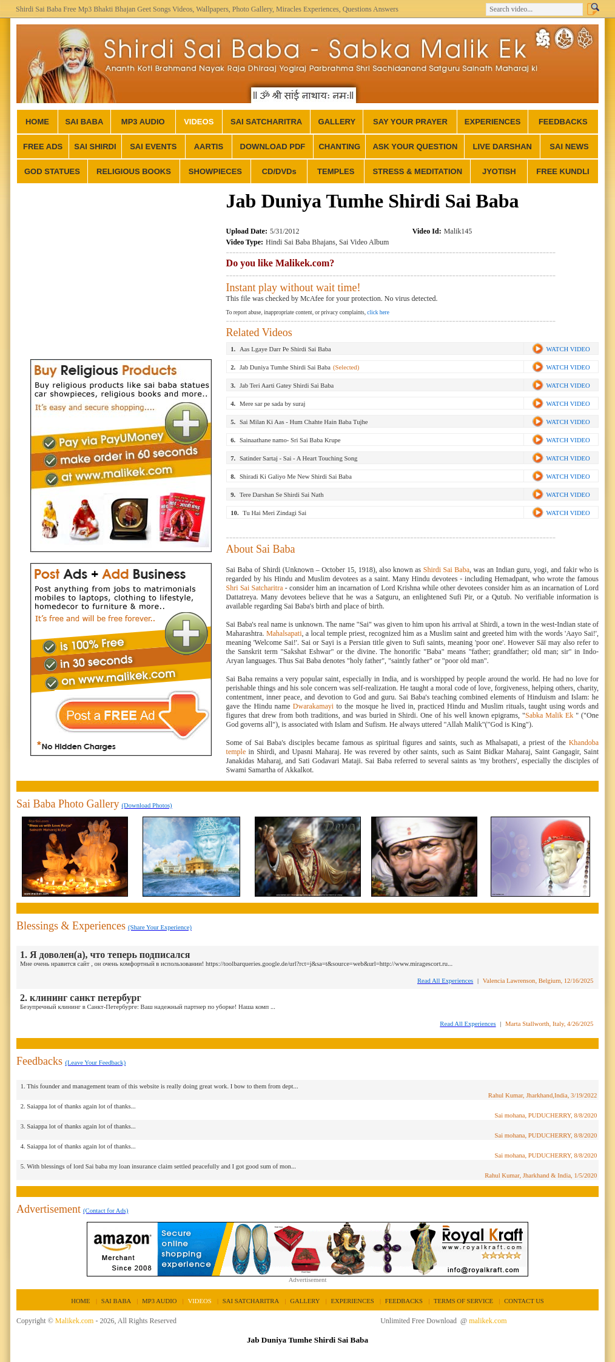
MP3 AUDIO (143, 121)
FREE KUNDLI (562, 171)
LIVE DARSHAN (502, 146)
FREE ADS (42, 146)
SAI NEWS (568, 146)
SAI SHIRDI (95, 146)
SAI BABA (84, 121)
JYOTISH (499, 171)
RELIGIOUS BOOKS (133, 171)
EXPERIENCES (492, 121)
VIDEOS (198, 121)
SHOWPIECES (215, 171)
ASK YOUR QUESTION (414, 146)
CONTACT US (524, 1301)
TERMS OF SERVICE (463, 1301)
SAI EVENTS (153, 146)
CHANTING (339, 146)
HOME (37, 121)
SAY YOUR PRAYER (410, 121)
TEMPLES (335, 171)
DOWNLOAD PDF (273, 146)
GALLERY (337, 121)
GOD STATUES (52, 171)
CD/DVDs (279, 171)
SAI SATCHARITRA (266, 121)
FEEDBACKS (563, 121)
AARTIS (208, 146)
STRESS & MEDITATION (417, 171)
